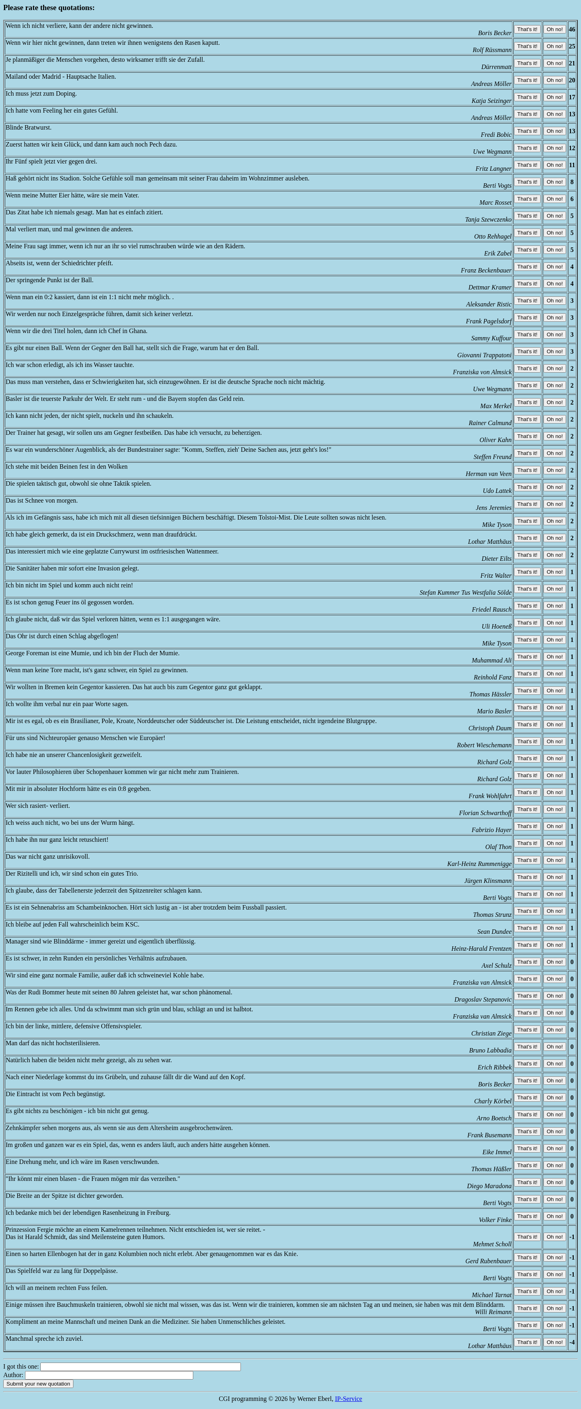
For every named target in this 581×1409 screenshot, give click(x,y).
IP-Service (348, 1398)
